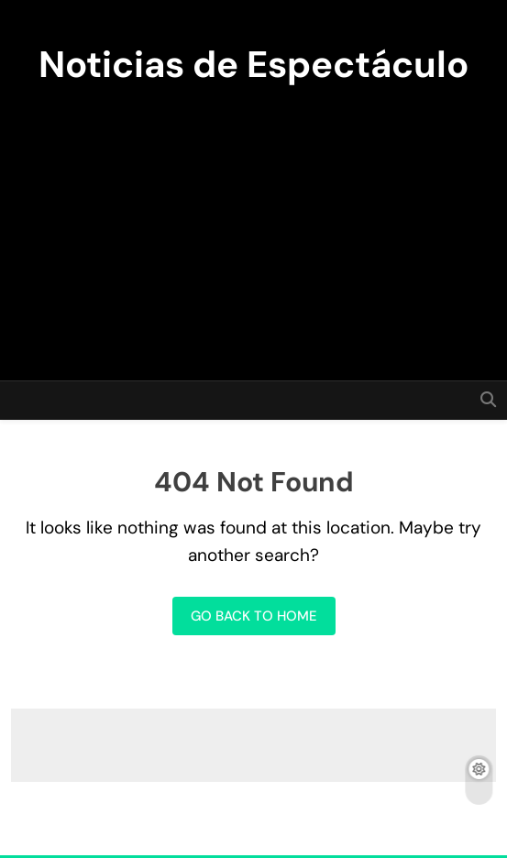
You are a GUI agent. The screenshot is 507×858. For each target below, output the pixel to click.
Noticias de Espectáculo (253, 64)
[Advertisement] (253, 224)
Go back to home (254, 616)
